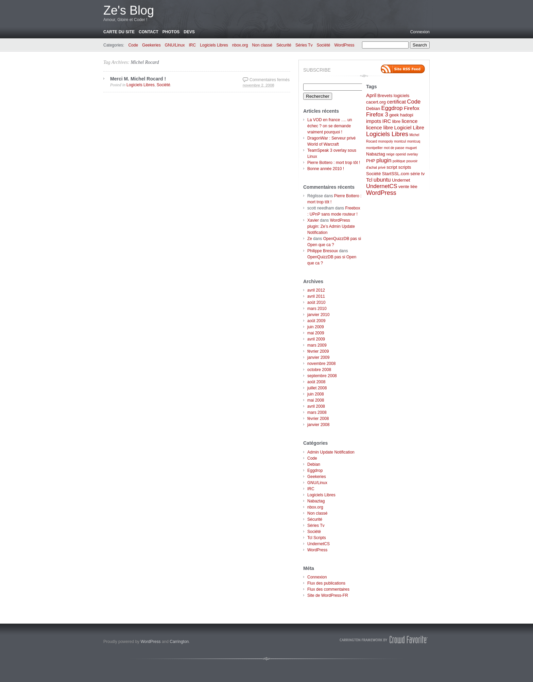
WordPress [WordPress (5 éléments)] (381, 192)
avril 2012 (316, 290)
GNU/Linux (175, 45)
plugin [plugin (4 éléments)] (383, 160)
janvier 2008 (318, 424)
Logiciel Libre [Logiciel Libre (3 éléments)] (409, 127)
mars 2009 (317, 345)
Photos (170, 32)
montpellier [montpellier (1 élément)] (374, 148)
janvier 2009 (318, 357)
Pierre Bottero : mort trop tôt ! (333, 162)
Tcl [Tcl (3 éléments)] (369, 180)
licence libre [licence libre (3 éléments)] (379, 127)
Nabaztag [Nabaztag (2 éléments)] (375, 153)
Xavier (313, 220)
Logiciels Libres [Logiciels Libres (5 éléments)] (387, 134)
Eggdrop (315, 470)
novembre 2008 (321, 363)
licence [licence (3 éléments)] (410, 121)
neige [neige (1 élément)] (390, 154)
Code (133, 45)
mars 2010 (317, 308)
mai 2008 (315, 400)
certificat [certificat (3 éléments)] (396, 102)
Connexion (420, 32)
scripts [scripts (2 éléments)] (404, 167)
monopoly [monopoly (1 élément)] (385, 141)
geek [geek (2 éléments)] (394, 114)
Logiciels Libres (214, 45)
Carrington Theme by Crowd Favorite (384, 639)
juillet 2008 (317, 388)
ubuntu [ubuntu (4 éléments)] (382, 180)
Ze (309, 238)
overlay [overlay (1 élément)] (412, 154)
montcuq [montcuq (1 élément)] (413, 141)
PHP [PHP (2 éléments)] (370, 160)
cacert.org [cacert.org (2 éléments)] (376, 102)
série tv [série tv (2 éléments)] (417, 173)
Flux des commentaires (328, 589)
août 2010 (316, 302)
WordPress (344, 45)
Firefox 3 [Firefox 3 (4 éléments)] (377, 114)
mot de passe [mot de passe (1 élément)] (394, 148)
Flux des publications (326, 583)
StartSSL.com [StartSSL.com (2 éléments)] (395, 173)
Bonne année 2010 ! (325, 168)
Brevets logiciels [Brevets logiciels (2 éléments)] (393, 95)
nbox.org (240, 45)
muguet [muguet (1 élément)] (411, 148)
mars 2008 (317, 412)
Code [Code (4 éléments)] (413, 101)
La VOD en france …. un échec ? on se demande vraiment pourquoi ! (329, 125)
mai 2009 (315, 333)
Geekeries (151, 45)
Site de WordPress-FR (327, 595)
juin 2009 (315, 327)
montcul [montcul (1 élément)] (400, 141)
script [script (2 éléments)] (391, 167)
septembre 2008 (322, 375)
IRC (192, 45)
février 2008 (318, 418)
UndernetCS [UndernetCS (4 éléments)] (381, 186)
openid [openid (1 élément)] (401, 154)
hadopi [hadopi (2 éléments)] (406, 114)
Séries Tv (303, 45)
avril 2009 (316, 339)
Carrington (179, 641)
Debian (313, 464)
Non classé (262, 45)
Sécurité (283, 45)
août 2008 (316, 382)
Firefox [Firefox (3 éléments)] (411, 108)
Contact (148, 32)
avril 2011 (316, 296)
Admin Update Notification (331, 452)
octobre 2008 (319, 369)
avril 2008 (316, 406)
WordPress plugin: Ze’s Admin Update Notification (331, 226)
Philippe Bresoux (322, 250)
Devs (189, 32)
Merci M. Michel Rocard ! (138, 78)
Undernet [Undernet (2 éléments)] (401, 180)
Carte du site (119, 32)
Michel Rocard (145, 62)
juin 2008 (315, 394)
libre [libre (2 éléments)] (396, 121)
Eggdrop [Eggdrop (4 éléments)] (392, 108)
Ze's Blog (128, 10)
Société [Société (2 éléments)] (373, 173)
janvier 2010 (318, 314)
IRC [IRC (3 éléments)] (386, 121)
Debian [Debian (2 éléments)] (373, 108)
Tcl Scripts (316, 537)
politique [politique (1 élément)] (399, 161)
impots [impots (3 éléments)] (373, 121)
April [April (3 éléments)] (371, 95)
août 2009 (316, 320)
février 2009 (318, 351)
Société (323, 45)
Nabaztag (316, 501)
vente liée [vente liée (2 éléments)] (407, 186)
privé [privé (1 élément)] (381, 167)
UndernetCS (318, 543)
